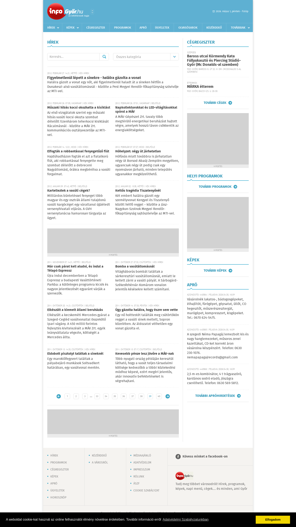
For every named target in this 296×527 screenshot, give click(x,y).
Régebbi (167, 396)
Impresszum (141, 469)
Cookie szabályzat (146, 490)
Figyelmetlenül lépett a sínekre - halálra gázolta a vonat (94, 78)
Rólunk (138, 476)
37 (132, 396)
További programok (215, 187)
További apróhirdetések (215, 396)
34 (106, 396)
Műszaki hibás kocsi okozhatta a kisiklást (78, 107)
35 (114, 396)
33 (97, 396)
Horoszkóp (58, 497)
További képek (215, 270)
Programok (122, 27)
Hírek (51, 27)
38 (141, 396)
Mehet (104, 56)
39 (150, 396)
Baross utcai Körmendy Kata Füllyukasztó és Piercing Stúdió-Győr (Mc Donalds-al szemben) (214, 60)
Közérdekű (214, 27)
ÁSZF (136, 483)
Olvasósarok (188, 27)
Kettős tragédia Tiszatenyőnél (138, 190)
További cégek (215, 103)
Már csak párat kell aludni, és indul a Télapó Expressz (75, 268)
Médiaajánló (142, 455)
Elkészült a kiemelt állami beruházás (75, 310)
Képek (70, 27)
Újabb (58, 396)
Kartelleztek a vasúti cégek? (68, 190)
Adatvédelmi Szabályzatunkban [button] (185, 519)
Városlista (92, 11)
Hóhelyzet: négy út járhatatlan (138, 151)
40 (159, 396)
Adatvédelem (142, 462)
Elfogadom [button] (273, 519)
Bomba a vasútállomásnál (135, 266)
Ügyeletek (162, 27)
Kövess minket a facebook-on (205, 456)
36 (123, 396)
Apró (143, 27)
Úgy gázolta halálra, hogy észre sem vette (146, 310)
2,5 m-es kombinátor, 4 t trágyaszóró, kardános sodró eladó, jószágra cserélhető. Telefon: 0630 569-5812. (214, 379)
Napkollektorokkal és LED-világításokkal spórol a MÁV (146, 109)
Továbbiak (238, 27)
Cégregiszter (95, 27)
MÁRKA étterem (200, 87)
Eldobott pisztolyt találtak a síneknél (75, 353)
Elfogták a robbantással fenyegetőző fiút (78, 151)
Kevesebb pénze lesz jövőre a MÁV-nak (144, 353)
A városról (100, 462)
